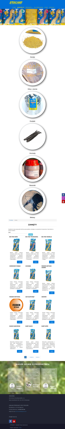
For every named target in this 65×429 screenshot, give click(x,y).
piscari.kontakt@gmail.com (21, 411)
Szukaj (30, 234)
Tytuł (9, 232)
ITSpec (20, 427)
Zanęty (32, 57)
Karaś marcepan (14, 326)
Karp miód (45, 326)
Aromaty (32, 153)
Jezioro (44, 296)
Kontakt (51, 7)
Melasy (32, 217)
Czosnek (28, 266)
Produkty (29, 7)
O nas (14, 7)
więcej (19, 262)
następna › (32, 357)
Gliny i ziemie (32, 89)
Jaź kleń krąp (29, 296)
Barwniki (32, 185)
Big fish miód (13, 236)
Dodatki (32, 121)
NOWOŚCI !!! (20, 7)
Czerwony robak (15, 266)
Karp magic (29, 326)
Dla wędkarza (38, 7)
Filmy (46, 7)
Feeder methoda (14, 296)
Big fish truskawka (31, 236)
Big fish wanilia (47, 236)
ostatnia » (38, 357)
